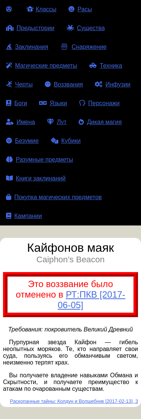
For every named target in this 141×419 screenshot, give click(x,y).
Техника (105, 65)
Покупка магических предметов (54, 197)
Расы (80, 9)
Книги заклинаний (35, 178)
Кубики (66, 141)
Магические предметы (41, 65)
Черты (19, 84)
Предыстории (30, 28)
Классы (41, 9)
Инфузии (112, 84)
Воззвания (64, 84)
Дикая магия (100, 122)
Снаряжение (83, 47)
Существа (86, 28)
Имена (20, 122)
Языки (53, 103)
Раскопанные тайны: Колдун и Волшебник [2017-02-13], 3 (74, 401)
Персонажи (99, 103)
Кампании (24, 216)
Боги (16, 103)
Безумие (22, 141)
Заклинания (27, 47)
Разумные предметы (39, 159)
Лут (57, 122)
